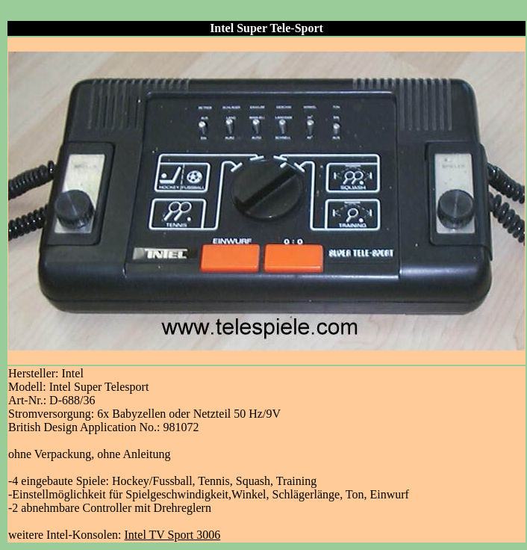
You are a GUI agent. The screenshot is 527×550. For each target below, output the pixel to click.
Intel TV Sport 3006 (173, 534)
